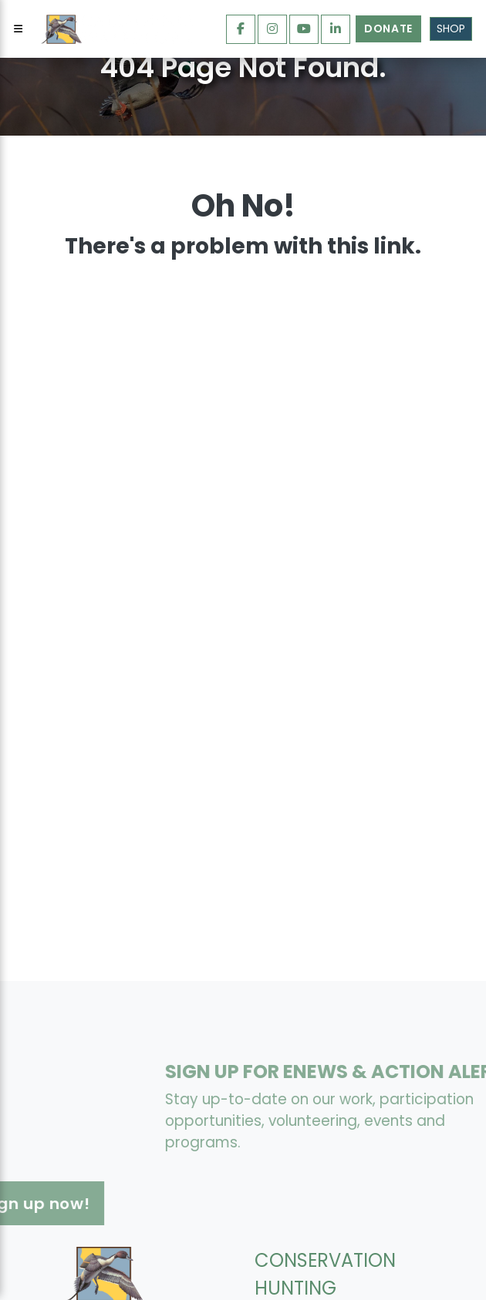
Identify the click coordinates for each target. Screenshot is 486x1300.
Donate (388, 28)
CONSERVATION (325, 1260)
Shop (451, 28)
